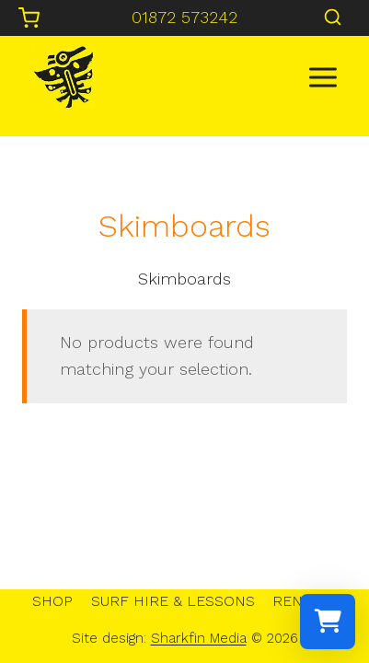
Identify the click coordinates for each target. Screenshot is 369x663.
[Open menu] (322, 77)
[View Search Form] (333, 18)
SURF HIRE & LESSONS (173, 601)
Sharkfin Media (199, 638)
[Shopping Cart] (29, 18)
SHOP (52, 601)
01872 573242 (184, 17)
